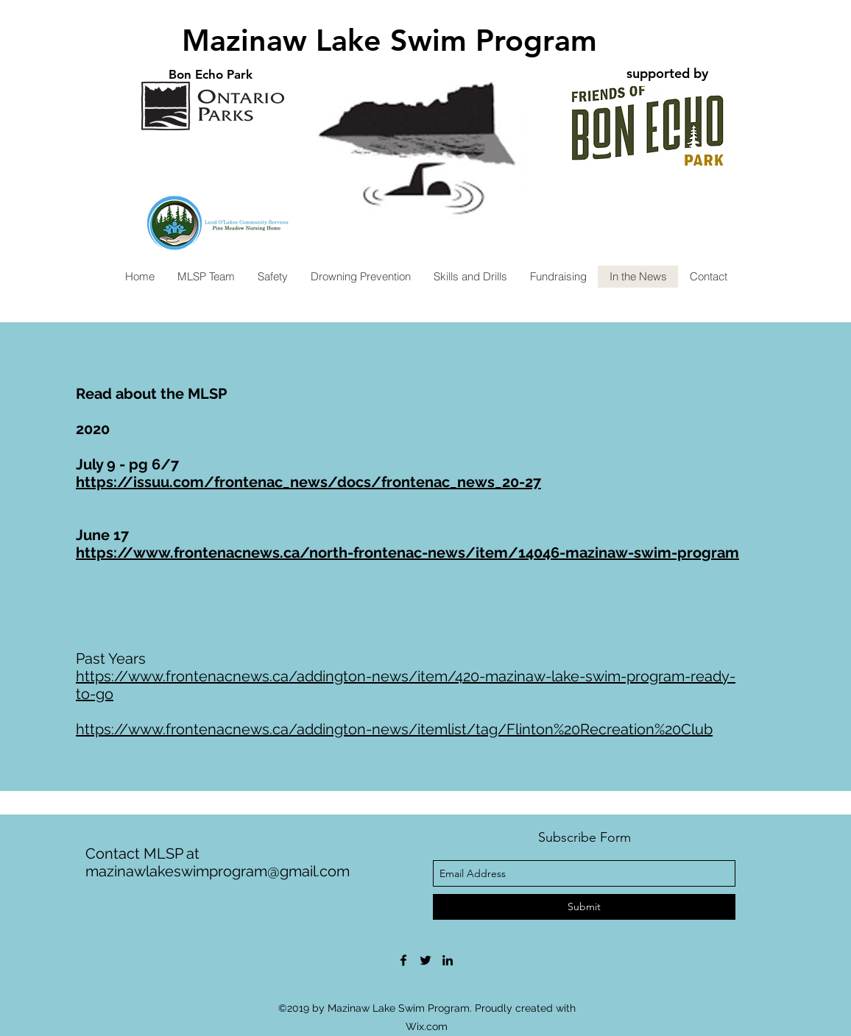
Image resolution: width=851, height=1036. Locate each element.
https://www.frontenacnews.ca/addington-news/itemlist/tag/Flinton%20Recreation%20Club (394, 729)
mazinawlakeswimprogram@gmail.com (217, 871)
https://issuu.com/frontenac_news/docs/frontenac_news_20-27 (308, 482)
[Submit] (584, 907)
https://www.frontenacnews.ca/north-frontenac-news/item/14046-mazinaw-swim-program (407, 552)
